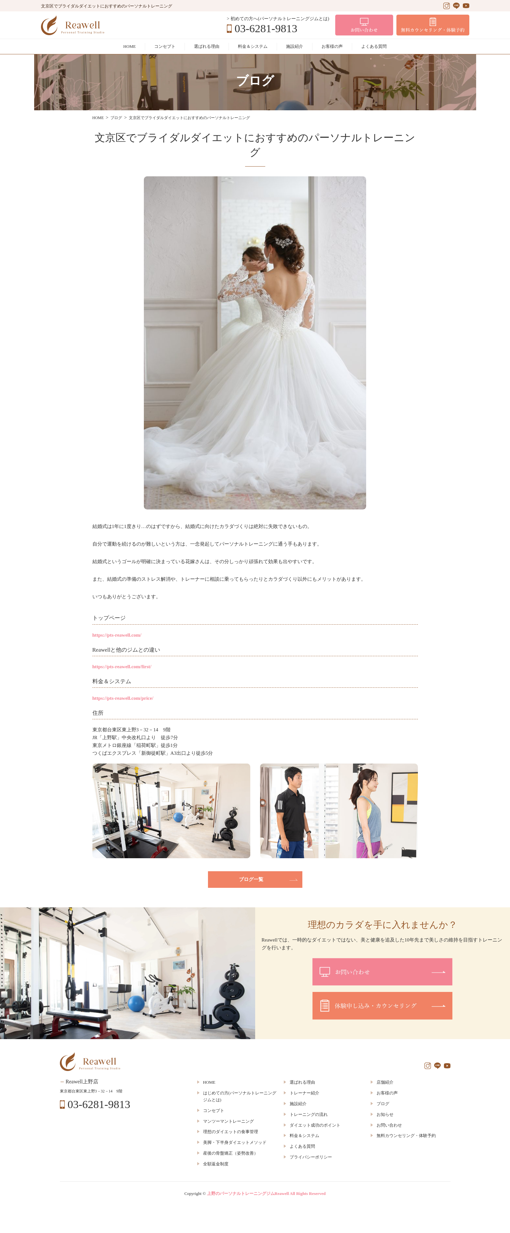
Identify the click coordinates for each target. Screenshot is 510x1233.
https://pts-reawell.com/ (117, 635)
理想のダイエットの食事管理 (230, 1131)
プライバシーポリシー (311, 1157)
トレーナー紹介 (304, 1093)
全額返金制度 (215, 1163)
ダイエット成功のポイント (315, 1125)
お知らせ (385, 1114)
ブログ (383, 1103)
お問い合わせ (389, 1125)
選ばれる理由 (206, 46)
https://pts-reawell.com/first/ (122, 666)
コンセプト (164, 46)
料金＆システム (253, 46)
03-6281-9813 (266, 28)
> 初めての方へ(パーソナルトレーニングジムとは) (278, 18)
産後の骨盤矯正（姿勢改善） (230, 1153)
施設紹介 (294, 46)
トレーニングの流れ (309, 1114)
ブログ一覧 (251, 879)
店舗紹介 (385, 1082)
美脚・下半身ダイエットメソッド (235, 1142)
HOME (129, 46)
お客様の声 (332, 46)
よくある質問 (374, 46)
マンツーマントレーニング (228, 1121)
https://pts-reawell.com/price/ (123, 698)
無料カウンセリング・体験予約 (406, 1135)
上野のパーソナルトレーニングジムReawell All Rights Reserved (266, 1193)
